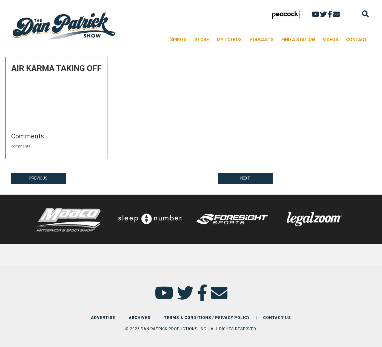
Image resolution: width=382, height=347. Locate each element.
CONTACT (356, 39)
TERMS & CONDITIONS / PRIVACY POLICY (207, 317)
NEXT (245, 178)
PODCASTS (261, 39)
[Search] (365, 13)
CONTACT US (277, 317)
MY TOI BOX (229, 39)
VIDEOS (330, 39)
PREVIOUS (38, 178)
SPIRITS (178, 39)
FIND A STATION (298, 39)
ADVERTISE (103, 317)
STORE (202, 39)
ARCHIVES (139, 317)
